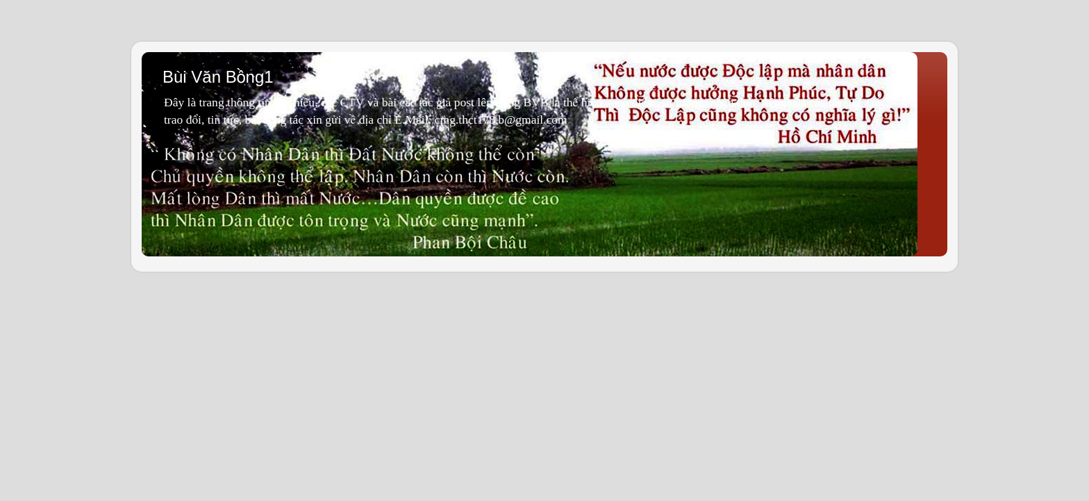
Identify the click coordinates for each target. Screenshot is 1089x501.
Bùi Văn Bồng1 (218, 76)
